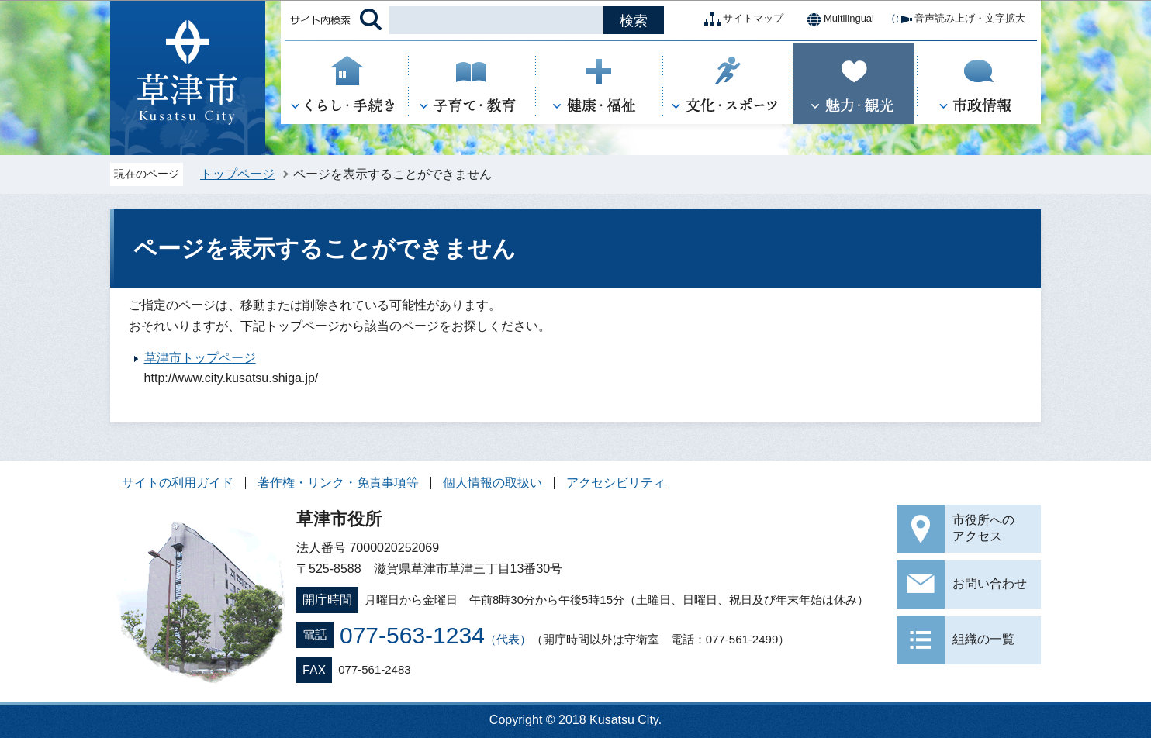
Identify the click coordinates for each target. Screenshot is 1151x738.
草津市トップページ (200, 357)
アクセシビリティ (615, 482)
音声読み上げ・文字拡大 (957, 19)
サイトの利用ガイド (177, 482)
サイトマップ (740, 19)
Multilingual (836, 19)
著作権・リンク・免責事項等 (338, 482)
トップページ (237, 174)
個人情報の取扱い (492, 482)
